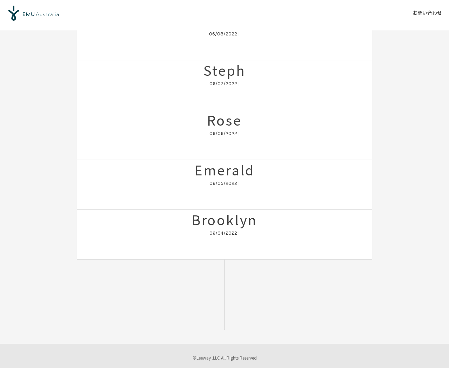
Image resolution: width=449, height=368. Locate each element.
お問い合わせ (427, 12)
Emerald (224, 169)
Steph (224, 70)
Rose (224, 119)
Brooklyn (224, 219)
